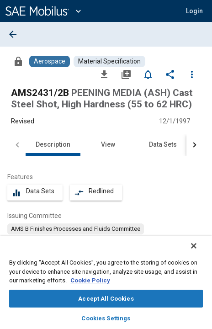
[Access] (18, 61)
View (108, 144)
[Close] (200, 252)
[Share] (170, 74)
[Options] (192, 74)
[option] (75, 228)
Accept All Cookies (105, 298)
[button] (194, 11)
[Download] (104, 74)
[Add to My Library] (126, 74)
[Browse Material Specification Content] (109, 61)
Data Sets (163, 144)
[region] (106, 285)
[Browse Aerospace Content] (49, 61)
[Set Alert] (148, 74)
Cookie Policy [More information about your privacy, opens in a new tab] (90, 280)
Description (53, 144)
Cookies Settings (105, 318)
